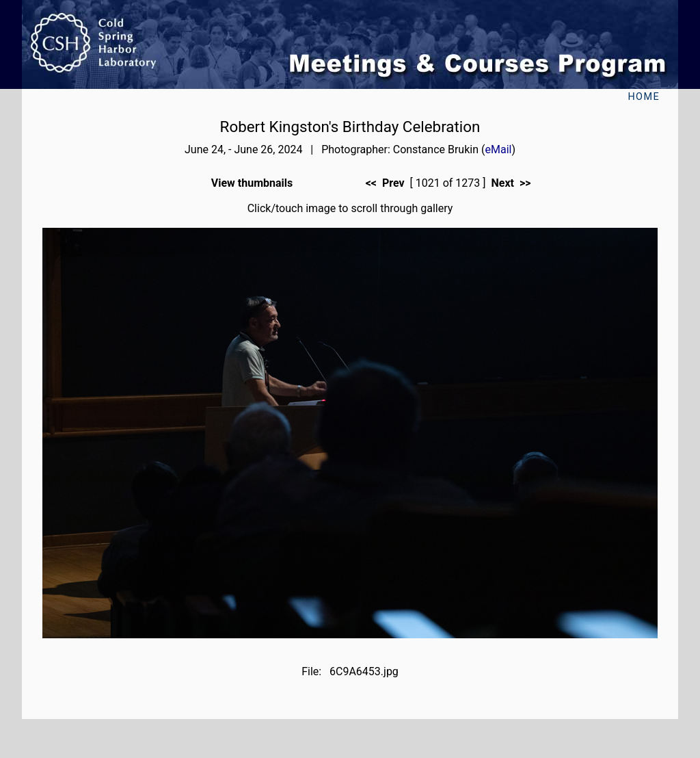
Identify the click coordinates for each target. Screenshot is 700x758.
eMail (498, 149)
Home (644, 97)
